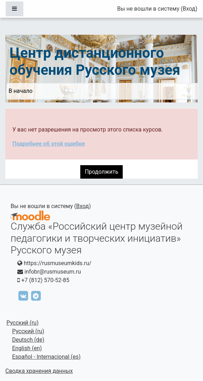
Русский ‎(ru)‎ (22, 322)
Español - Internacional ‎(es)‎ (46, 356)
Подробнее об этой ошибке (48, 143)
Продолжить (101, 171)
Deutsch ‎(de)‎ (28, 339)
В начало (20, 91)
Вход (188, 8)
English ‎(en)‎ (27, 348)
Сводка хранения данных (39, 371)
